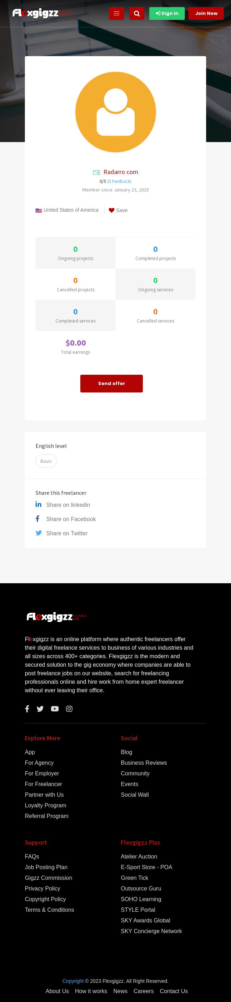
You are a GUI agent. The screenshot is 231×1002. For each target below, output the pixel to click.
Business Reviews (144, 763)
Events (129, 784)
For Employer (42, 773)
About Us (57, 991)
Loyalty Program (45, 805)
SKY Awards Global (145, 921)
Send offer (111, 383)
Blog (126, 752)
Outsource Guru (141, 889)
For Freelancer (43, 784)
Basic (46, 461)
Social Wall (135, 795)
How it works (91, 991)
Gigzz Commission (48, 878)
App (30, 752)
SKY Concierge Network (151, 931)
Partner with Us (44, 795)
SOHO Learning (141, 899)
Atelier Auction (139, 857)
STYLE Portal (138, 910)
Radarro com (120, 172)
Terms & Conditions (49, 910)
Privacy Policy (42, 889)
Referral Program (47, 816)
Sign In (167, 13)
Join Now (206, 13)
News (120, 991)
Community (135, 773)
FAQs (32, 857)
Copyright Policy (45, 899)
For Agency (39, 763)
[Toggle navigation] (116, 13)
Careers (144, 991)
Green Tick (134, 878)
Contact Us (174, 991)
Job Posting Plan (46, 867)
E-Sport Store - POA (146, 867)
